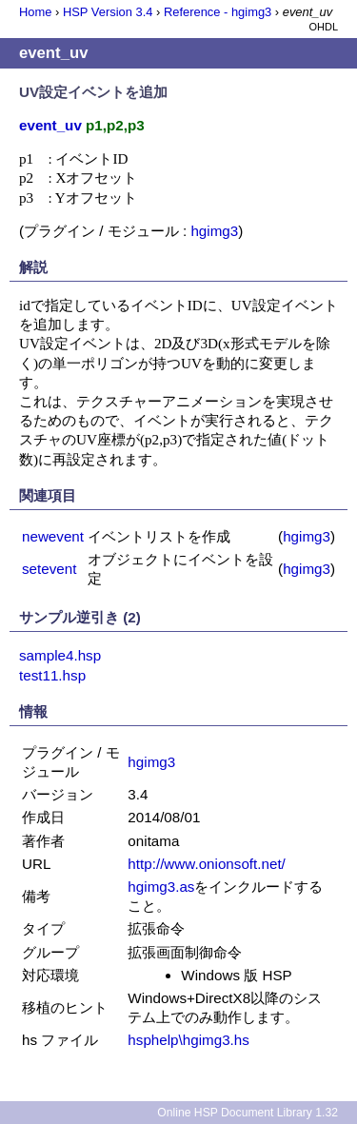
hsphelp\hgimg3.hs (188, 1040)
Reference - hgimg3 (217, 12)
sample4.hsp (60, 655)
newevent (53, 536)
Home (35, 12)
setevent (49, 569)
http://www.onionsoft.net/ (206, 864)
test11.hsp (52, 675)
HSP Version (107, 12)
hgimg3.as (161, 886)
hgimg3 (214, 231)
